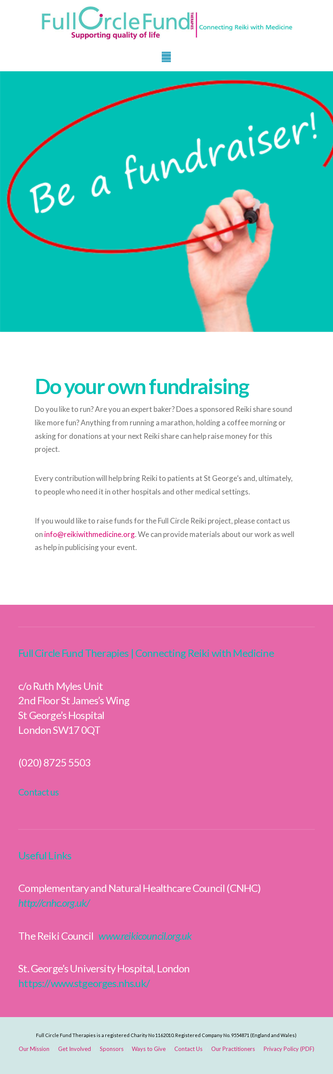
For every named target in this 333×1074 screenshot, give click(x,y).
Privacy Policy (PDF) (289, 1048)
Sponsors (112, 1048)
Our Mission (34, 1048)
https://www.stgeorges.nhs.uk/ (84, 983)
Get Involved (74, 1048)
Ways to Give (149, 1048)
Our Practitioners (233, 1048)
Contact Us (188, 1048)
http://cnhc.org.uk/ (53, 902)
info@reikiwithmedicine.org (89, 534)
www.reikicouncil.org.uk (145, 935)
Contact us (38, 791)
